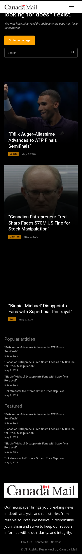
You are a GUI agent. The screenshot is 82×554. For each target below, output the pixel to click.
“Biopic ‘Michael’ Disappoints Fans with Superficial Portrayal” (40, 308)
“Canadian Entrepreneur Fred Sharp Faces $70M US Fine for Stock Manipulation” (39, 223)
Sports (13, 153)
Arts (12, 319)
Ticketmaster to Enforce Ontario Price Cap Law (34, 391)
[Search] (73, 53)
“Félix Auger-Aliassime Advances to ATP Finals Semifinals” (32, 140)
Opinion (14, 236)
